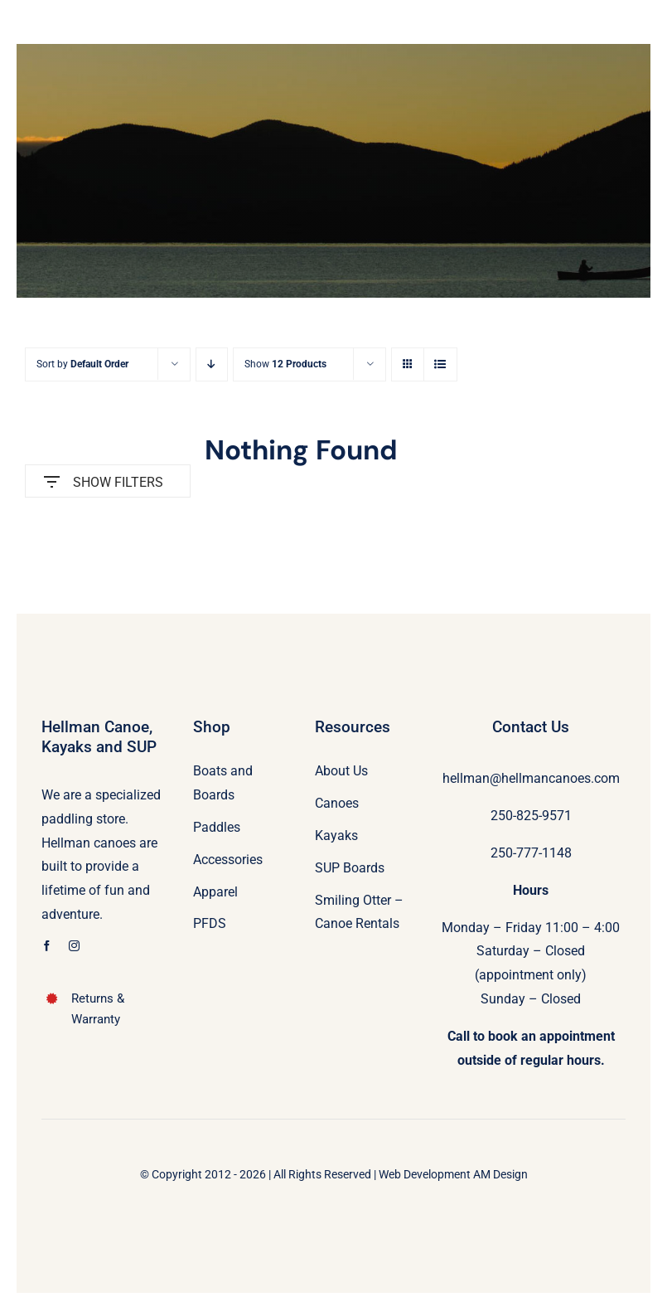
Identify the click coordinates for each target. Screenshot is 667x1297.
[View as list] (440, 364)
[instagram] (74, 945)
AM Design (500, 1174)
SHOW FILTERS (103, 478)
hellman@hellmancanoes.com (531, 778)
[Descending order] (212, 364)
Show (285, 364)
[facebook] (46, 945)
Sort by (82, 364)
